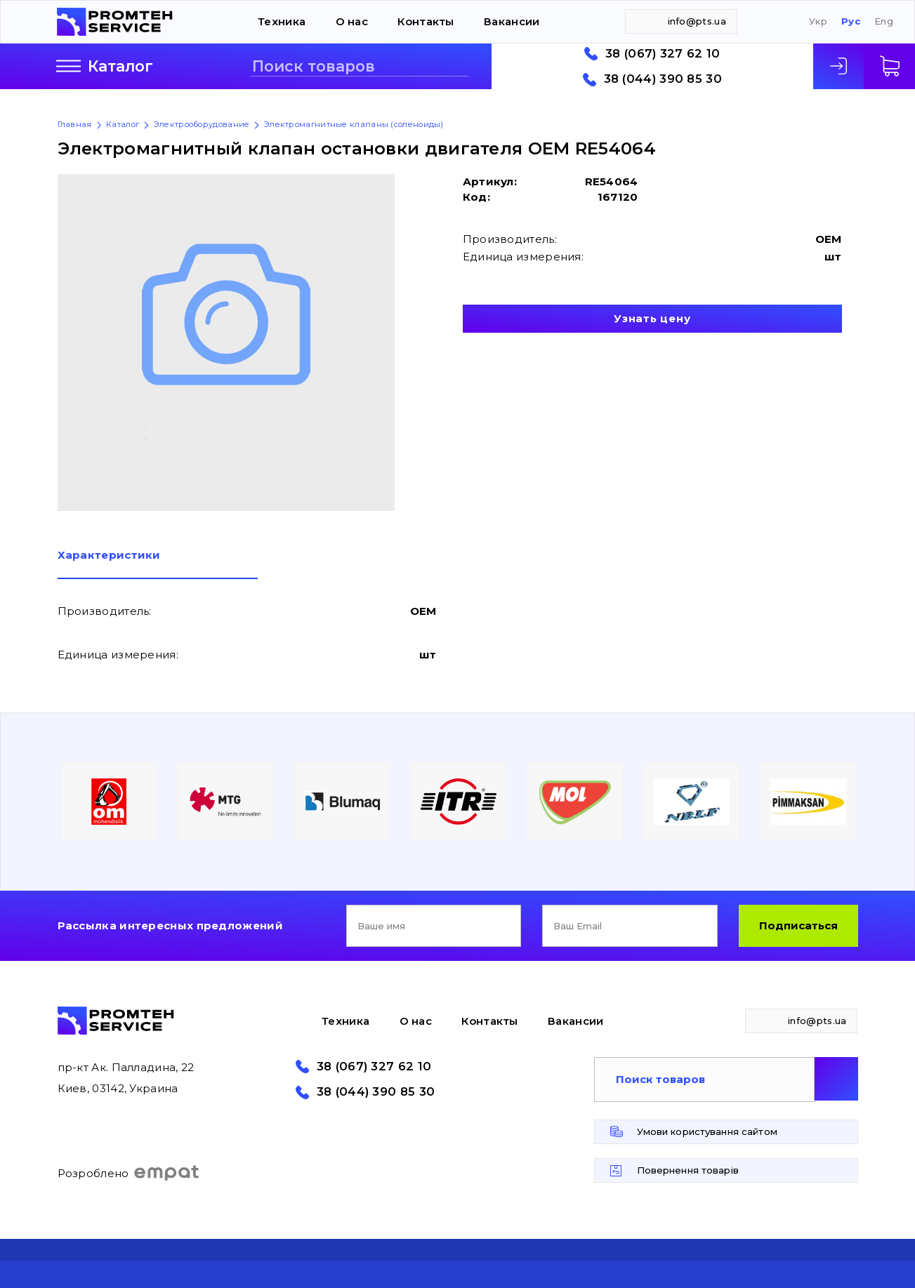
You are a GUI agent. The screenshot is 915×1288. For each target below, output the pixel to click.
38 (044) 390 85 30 (663, 79)
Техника (281, 21)
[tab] (158, 564)
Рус (850, 21)
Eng (883, 21)
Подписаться (798, 925)
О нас (352, 21)
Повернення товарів (688, 1170)
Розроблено (129, 1173)
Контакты (425, 21)
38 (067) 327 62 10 (662, 54)
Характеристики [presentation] (109, 556)
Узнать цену (652, 318)
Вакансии (511, 21)
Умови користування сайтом (707, 1131)
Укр (818, 21)
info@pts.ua (697, 21)
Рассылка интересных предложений (170, 925)
